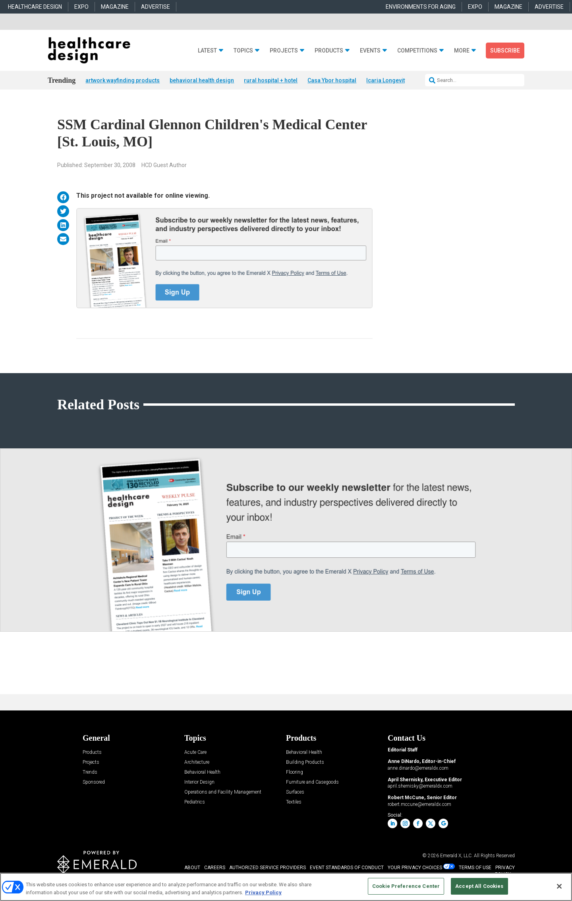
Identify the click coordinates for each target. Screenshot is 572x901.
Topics (243, 51)
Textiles (293, 802)
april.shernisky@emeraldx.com (420, 786)
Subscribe (505, 50)
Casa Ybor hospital (331, 80)
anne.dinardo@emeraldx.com (418, 768)
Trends (90, 772)
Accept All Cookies (479, 886)
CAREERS (214, 868)
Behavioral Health (202, 772)
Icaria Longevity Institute (397, 80)
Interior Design (199, 782)
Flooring (294, 772)
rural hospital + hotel (271, 80)
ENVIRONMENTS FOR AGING (421, 7)
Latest (207, 51)
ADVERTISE (155, 7)
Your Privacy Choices (415, 868)
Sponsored (94, 782)
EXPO (81, 7)
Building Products (305, 762)
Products (329, 51)
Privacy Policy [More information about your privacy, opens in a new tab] (263, 892)
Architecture (196, 762)
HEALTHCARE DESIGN (35, 7)
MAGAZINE (115, 7)
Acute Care (195, 752)
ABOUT (192, 868)
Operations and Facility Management (222, 792)
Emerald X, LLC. (456, 856)
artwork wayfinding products (122, 80)
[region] (286, 887)
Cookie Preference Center (406, 886)
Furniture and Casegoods (312, 782)
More (462, 51)
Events (370, 51)
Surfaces (295, 792)
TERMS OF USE (475, 868)
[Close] (559, 886)
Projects (284, 51)
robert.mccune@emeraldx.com (419, 805)
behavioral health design (202, 80)
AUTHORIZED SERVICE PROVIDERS (267, 868)
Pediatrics (194, 802)
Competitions (417, 51)
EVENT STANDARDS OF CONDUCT (347, 868)
